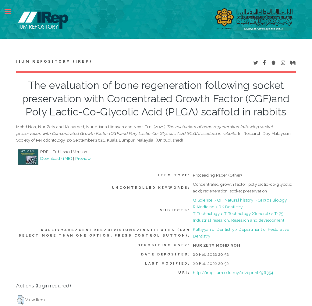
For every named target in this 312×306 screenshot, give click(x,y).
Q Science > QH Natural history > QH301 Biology (240, 200)
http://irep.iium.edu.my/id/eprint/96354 (233, 272)
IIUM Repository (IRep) (54, 61)
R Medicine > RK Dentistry (218, 206)
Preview (83, 158)
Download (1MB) (56, 158)
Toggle (11, 11)
